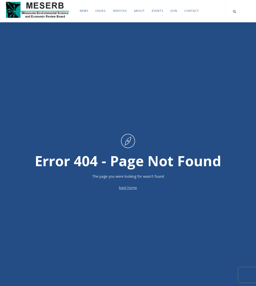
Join (173, 11)
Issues (100, 11)
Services (120, 11)
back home (128, 187)
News (84, 11)
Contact (191, 11)
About (139, 11)
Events (157, 11)
